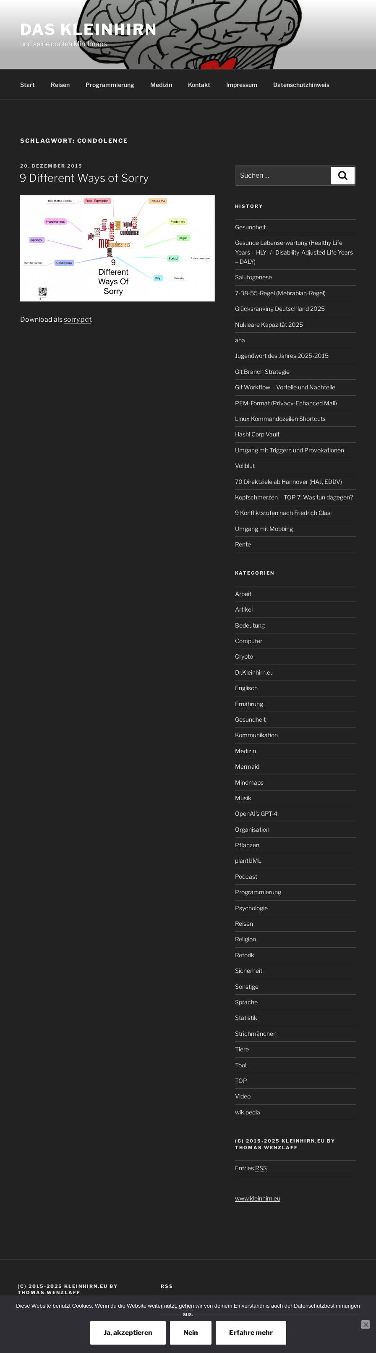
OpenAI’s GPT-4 (256, 813)
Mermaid (247, 766)
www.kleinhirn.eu (257, 1198)
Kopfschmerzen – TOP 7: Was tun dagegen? (294, 497)
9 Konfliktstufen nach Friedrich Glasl (283, 512)
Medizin (161, 84)
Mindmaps (249, 782)
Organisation (252, 829)
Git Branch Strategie (262, 371)
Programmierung (110, 84)
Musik (243, 797)
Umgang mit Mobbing (264, 528)
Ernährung (249, 703)
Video (243, 1096)
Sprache (246, 1002)
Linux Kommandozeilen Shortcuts (280, 418)
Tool (240, 1065)
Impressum (241, 84)
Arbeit (243, 593)
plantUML (248, 860)
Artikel (244, 609)
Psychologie (251, 908)
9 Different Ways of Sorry (84, 177)
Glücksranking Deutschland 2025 (280, 308)
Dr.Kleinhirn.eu (254, 672)
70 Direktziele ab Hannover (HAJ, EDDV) (288, 481)
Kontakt (199, 84)
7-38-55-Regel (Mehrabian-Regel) (280, 293)
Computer (248, 640)
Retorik (244, 955)
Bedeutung (250, 625)
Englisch (246, 687)
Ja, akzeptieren (128, 1333)
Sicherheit (248, 970)
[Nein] (365, 1324)
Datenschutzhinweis (301, 84)
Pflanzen (247, 845)
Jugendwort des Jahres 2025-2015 (282, 355)
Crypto (244, 656)
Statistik (246, 1017)
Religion (245, 939)
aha (240, 340)
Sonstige (246, 986)
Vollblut (245, 465)
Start (27, 84)
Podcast (246, 876)
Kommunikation (256, 734)
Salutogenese (253, 277)
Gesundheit (250, 227)
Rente (243, 544)
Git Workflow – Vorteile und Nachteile (285, 387)
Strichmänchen (256, 1033)
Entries (251, 1168)
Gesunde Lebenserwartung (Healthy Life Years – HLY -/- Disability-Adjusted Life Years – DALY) (294, 252)
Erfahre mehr (251, 1333)
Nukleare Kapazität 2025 (269, 324)
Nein (190, 1333)
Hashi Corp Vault (257, 434)
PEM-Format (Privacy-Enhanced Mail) (286, 403)
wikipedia (247, 1112)
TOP (241, 1080)
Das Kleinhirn (88, 29)
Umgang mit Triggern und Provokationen (289, 450)
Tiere (242, 1049)
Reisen (60, 84)
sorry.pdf (77, 319)
